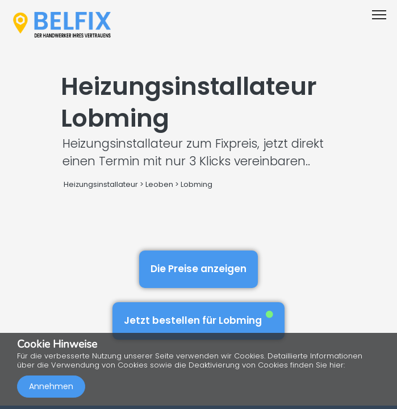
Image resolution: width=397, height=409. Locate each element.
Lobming (196, 184)
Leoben (159, 184)
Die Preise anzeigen (198, 269)
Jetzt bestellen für (198, 319)
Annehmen (51, 386)
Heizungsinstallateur (101, 184)
